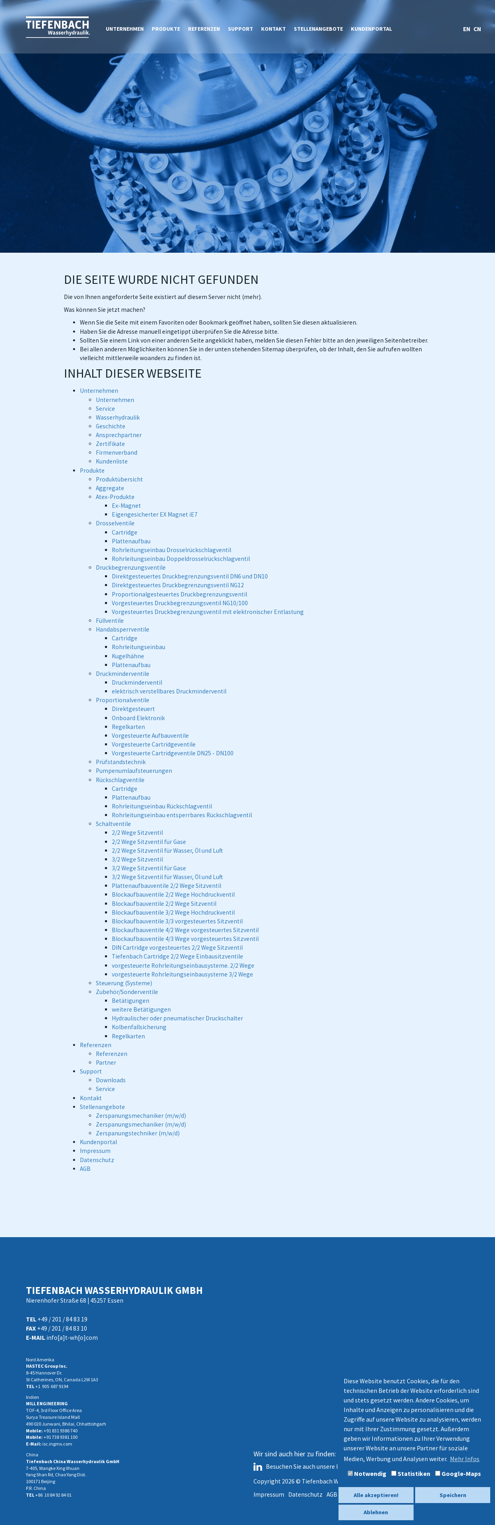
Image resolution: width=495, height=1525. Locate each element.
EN (467, 29)
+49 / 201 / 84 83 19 (62, 1319)
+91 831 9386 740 (60, 1431)
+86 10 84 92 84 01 (53, 1495)
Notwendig (367, 1473)
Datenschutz (305, 1494)
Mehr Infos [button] (464, 1459)
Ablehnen (376, 1512)
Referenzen (204, 28)
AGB (332, 1494)
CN (477, 29)
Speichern (453, 1495)
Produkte (166, 28)
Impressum (268, 1494)
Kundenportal (371, 28)
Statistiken (410, 1473)
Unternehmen (125, 28)
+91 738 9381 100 (60, 1437)
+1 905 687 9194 (51, 1386)
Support (240, 28)
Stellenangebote (318, 28)
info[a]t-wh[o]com (72, 1337)
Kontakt (273, 28)
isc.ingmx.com (57, 1444)
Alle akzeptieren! (376, 1495)
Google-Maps (458, 1473)
